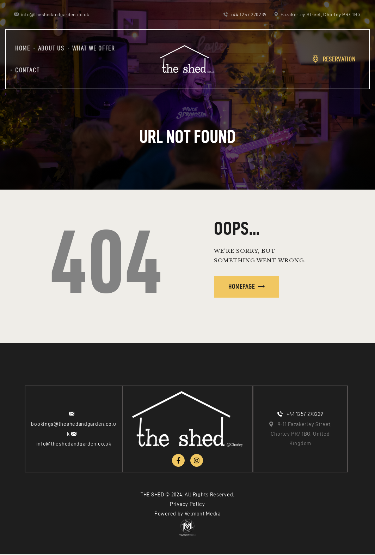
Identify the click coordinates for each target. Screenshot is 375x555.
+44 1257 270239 (305, 415)
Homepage (241, 286)
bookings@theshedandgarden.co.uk (73, 429)
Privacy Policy (187, 505)
